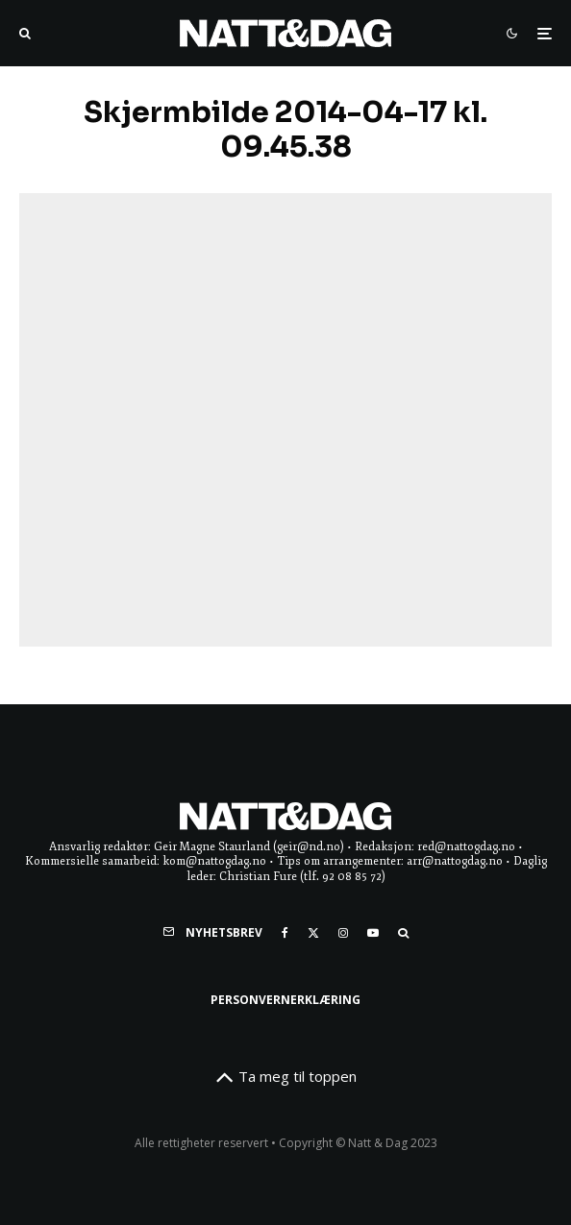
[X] (313, 933)
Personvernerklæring (285, 1000)
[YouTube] (373, 933)
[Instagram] (343, 933)
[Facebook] (285, 933)
